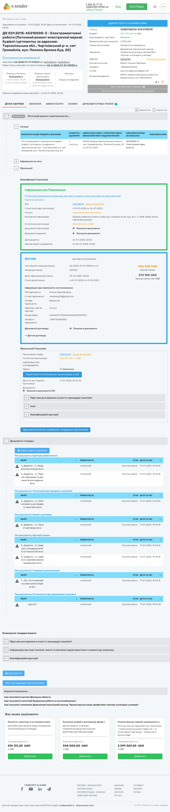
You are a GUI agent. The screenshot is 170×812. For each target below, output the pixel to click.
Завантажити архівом (32, 450)
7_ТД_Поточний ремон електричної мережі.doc (32, 583)
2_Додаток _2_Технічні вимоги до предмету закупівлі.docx (32, 504)
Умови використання (85, 805)
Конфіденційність (67, 805)
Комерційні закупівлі (87, 795)
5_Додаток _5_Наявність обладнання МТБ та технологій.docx (32, 548)
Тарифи (136, 792)
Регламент (138, 785)
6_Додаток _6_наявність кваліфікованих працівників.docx (32, 559)
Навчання (119, 785)
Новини (117, 789)
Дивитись (30, 756)
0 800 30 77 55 (94, 4)
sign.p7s (32, 604)
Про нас (118, 795)
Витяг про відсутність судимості (128, 87)
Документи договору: (37, 328)
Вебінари (137, 789)
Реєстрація (137, 6)
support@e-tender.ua (97, 6)
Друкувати (13, 673)
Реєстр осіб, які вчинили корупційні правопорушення (128, 91)
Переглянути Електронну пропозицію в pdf (52, 374)
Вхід (118, 6)
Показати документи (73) (39, 391)
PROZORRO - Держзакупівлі (89, 785)
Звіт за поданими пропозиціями (24, 683)
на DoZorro (64, 62)
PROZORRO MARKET (85, 789)
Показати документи (86, 228)
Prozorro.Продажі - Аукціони (91, 792)
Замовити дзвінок (94, 9)
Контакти (118, 792)
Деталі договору (35, 335)
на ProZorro (50, 62)
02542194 (125, 59)
